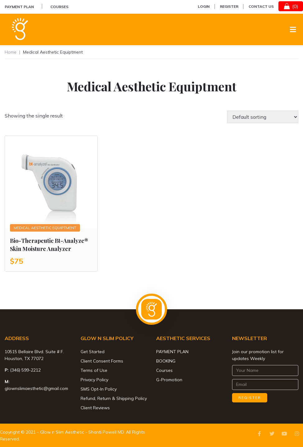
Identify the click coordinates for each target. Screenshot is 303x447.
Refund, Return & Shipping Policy (114, 398)
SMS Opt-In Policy (99, 389)
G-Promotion (169, 379)
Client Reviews (95, 408)
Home (10, 52)
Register (229, 6)
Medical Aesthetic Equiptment (45, 227)
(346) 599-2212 (25, 370)
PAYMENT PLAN (19, 6)
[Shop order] (262, 117)
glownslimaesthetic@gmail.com (36, 388)
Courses (59, 6)
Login (204, 6)
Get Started (93, 351)
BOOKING (165, 361)
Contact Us (261, 6)
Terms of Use (94, 370)
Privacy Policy (94, 379)
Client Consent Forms (102, 361)
